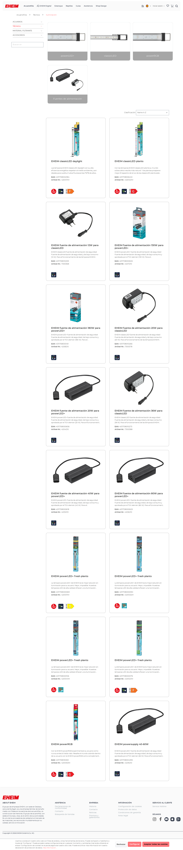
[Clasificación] (152, 112)
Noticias (92, 813)
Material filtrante (22, 31)
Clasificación (129, 112)
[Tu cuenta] (158, 6)
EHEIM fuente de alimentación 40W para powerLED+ (75, 495)
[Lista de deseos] (167, 6)
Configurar (134, 844)
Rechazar (121, 844)
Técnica (17, 26)
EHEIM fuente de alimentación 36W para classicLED (138, 412)
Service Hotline (159, 806)
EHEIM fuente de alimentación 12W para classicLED (74, 246)
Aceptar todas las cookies (156, 844)
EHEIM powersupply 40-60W (132, 744)
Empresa (93, 803)
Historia (92, 806)
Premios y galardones (94, 816)
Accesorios (19, 35)
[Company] (142, 6)
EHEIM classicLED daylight (66, 161)
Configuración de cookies (130, 806)
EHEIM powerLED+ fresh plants (69, 576)
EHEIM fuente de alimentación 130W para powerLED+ (139, 246)
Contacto (59, 811)
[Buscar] (176, 6)
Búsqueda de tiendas (64, 814)
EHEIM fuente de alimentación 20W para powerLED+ (75, 412)
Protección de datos (127, 809)
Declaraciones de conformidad (63, 807)
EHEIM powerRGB (62, 744)
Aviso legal (123, 816)
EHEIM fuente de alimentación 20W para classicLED (139, 329)
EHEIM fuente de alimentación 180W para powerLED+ (75, 329)
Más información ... (50, 848)
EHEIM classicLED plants (129, 161)
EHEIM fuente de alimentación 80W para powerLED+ (139, 495)
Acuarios (17, 22)
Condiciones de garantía (129, 813)
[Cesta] (172, 6)
